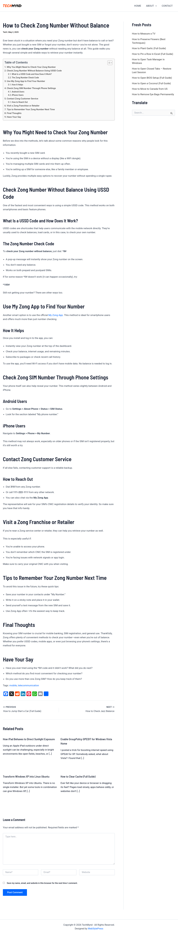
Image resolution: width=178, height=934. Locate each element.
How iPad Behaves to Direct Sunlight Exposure (29, 739)
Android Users (18, 92)
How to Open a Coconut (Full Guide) (151, 83)
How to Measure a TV (143, 33)
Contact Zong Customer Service (22, 98)
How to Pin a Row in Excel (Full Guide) (152, 53)
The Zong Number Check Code (25, 77)
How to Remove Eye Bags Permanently (153, 94)
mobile (13, 685)
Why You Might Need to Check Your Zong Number (31, 67)
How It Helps (17, 84)
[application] (155, 6)
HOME (137, 5)
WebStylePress (95, 928)
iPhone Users (17, 95)
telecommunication (28, 685)
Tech (5, 32)
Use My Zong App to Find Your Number (26, 81)
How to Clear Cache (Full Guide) (78, 776)
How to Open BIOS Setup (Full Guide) (152, 77)
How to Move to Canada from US (150, 88)
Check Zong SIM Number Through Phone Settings (31, 88)
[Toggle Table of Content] (108, 62)
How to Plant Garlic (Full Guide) (149, 48)
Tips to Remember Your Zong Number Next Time (31, 109)
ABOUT (151, 6)
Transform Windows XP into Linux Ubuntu (26, 776)
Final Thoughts (14, 113)
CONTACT (167, 5)
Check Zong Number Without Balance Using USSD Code (34, 70)
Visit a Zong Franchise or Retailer (23, 105)
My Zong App (55, 315)
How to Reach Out (20, 102)
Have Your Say (14, 117)
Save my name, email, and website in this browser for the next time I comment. (42, 883)
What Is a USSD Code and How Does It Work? (32, 74)
